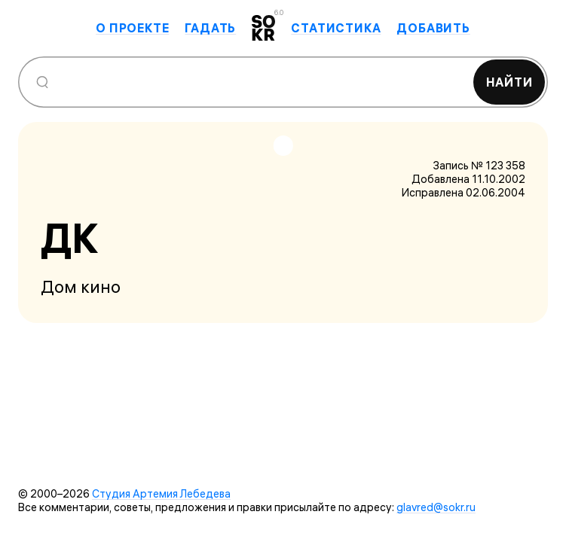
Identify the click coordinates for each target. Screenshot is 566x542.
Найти (509, 82)
